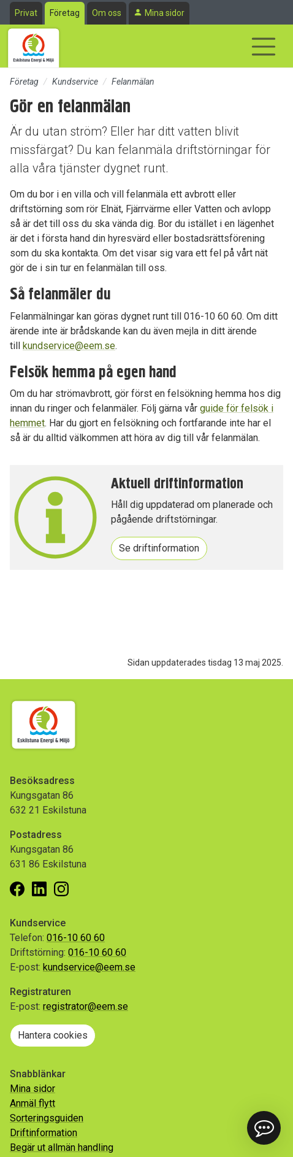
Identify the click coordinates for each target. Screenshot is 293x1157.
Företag (65, 13)
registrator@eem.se (85, 1006)
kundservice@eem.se (69, 346)
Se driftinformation (159, 548)
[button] (264, 1128)
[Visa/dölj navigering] (263, 46)
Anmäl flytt (32, 1103)
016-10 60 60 (76, 938)
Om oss (106, 13)
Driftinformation (43, 1133)
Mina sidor (165, 13)
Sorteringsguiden (46, 1118)
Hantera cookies (53, 1035)
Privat (26, 13)
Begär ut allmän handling (61, 1147)
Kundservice (75, 81)
